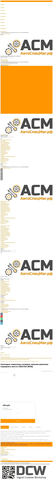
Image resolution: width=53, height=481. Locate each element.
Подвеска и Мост (5, 72)
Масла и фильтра (5, 68)
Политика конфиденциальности (8, 83)
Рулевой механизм (5, 73)
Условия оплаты (4, 85)
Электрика (3, 77)
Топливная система (5, 75)
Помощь (3, 108)
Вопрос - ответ (4, 87)
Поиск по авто (4, 103)
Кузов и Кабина (4, 70)
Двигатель (3, 67)
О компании (3, 447)
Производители (4, 104)
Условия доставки (5, 86)
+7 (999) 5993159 (4, 310)
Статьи (2, 82)
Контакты (3, 113)
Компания (3, 105)
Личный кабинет (4, 312)
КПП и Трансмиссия (5, 69)
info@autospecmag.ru (6, 33)
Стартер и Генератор (6, 74)
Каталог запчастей (5, 90)
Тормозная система (5, 76)
